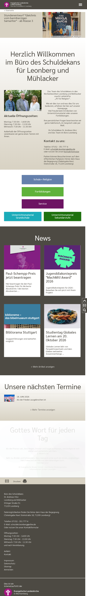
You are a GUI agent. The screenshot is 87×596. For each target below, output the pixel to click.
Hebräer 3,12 (42, 462)
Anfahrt (7, 551)
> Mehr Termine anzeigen (42, 409)
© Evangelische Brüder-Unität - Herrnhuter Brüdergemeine (43, 467)
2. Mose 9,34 (42, 453)
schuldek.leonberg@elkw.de (62, 149)
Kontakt (7, 554)
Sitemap (7, 566)
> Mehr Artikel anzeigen (42, 366)
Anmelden (8, 569)
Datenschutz (9, 563)
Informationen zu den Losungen (43, 469)
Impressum (9, 560)
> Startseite (9, 10)
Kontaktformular (71, 151)
